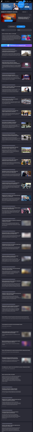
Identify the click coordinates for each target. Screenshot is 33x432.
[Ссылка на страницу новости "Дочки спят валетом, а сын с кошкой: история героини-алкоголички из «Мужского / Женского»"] (16, 344)
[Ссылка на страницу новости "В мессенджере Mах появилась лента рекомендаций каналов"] (16, 326)
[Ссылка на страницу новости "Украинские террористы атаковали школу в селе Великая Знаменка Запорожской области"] (16, 258)
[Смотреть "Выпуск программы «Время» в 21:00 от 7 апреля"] (8, 21)
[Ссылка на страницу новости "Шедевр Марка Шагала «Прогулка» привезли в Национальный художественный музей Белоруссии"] (16, 65)
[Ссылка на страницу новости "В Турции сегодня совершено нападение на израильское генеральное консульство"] (16, 223)
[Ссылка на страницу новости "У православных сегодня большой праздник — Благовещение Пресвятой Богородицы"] (16, 53)
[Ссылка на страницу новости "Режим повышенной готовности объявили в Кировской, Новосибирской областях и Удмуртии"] (16, 283)
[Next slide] (31, 12)
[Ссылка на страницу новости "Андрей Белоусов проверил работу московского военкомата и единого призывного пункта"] (16, 162)
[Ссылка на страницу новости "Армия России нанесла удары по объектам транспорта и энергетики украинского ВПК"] (16, 271)
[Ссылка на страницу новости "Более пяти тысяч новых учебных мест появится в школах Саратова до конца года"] (16, 101)
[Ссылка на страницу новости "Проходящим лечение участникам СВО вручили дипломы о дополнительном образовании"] (16, 173)
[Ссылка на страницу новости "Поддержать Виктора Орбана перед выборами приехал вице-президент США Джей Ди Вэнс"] (16, 210)
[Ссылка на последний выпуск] (8, 18)
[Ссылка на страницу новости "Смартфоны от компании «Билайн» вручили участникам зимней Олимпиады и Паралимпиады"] (16, 89)
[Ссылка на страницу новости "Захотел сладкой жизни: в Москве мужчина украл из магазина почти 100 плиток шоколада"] (16, 334)
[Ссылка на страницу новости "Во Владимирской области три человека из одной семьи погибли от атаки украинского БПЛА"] (16, 246)
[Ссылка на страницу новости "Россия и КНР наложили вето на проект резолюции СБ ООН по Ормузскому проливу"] (16, 352)
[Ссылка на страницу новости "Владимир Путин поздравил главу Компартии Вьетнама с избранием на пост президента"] (16, 198)
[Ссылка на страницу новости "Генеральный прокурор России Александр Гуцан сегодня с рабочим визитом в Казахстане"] (16, 113)
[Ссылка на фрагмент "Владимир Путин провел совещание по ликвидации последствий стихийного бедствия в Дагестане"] (24, 18)
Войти (30, 1)
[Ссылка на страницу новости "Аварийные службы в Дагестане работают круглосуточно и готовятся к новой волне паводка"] (16, 296)
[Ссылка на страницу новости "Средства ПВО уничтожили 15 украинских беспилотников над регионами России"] (16, 318)
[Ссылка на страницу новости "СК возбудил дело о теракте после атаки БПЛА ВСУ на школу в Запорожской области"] (16, 369)
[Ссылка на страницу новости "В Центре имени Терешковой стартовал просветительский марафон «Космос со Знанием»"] (16, 77)
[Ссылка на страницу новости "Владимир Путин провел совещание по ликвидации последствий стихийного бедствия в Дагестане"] (16, 308)
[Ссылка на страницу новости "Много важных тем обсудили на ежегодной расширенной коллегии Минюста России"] (16, 125)
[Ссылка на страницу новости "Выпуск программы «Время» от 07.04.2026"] (16, 37)
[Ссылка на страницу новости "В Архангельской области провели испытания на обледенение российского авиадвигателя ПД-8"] (16, 137)
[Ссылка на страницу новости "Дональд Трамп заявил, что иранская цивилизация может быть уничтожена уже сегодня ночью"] (16, 235)
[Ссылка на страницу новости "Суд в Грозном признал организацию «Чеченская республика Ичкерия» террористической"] (16, 150)
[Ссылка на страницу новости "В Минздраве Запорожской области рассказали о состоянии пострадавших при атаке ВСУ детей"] (16, 360)
